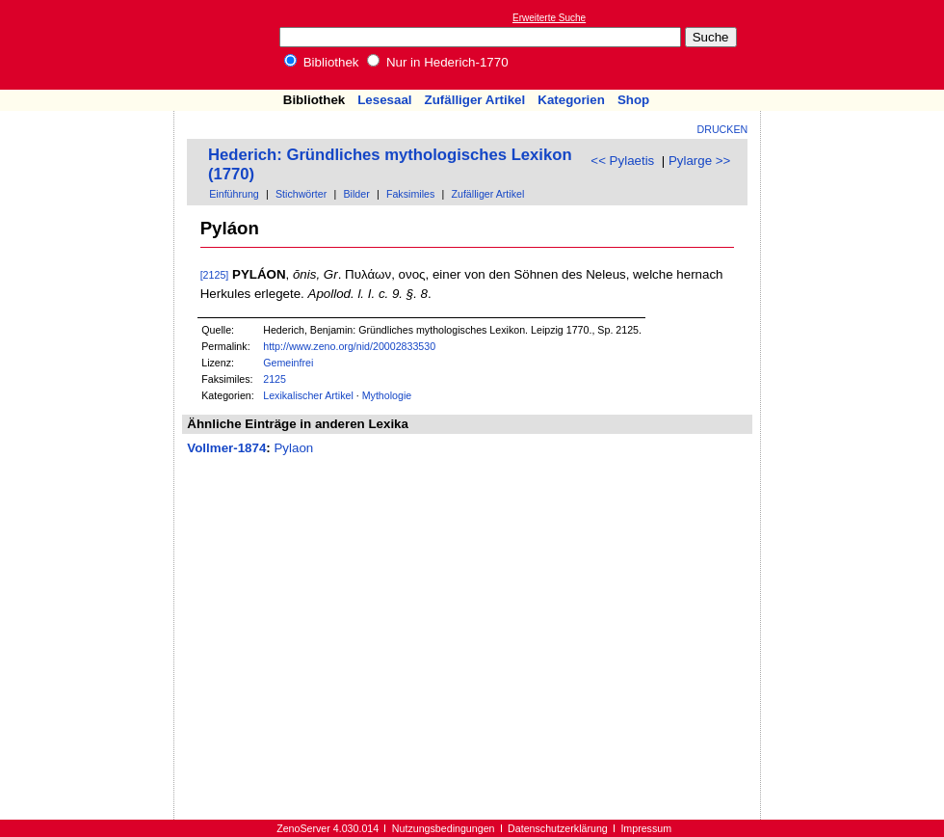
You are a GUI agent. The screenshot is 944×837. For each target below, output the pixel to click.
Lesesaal (384, 100)
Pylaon (293, 448)
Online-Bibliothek (91, 45)
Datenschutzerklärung (558, 828)
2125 (274, 379)
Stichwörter (301, 194)
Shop (633, 100)
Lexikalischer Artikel (308, 395)
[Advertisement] (855, 44)
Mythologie (387, 395)
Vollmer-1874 (226, 448)
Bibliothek (321, 62)
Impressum (645, 828)
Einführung (234, 194)
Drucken (722, 129)
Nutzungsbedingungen (443, 828)
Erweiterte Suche (549, 18)
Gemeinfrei (288, 362)
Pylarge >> (699, 160)
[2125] (214, 275)
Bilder (356, 194)
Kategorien (571, 100)
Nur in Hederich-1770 (437, 62)
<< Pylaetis (622, 160)
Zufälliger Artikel (475, 100)
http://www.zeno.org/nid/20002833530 (349, 346)
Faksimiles (410, 194)
